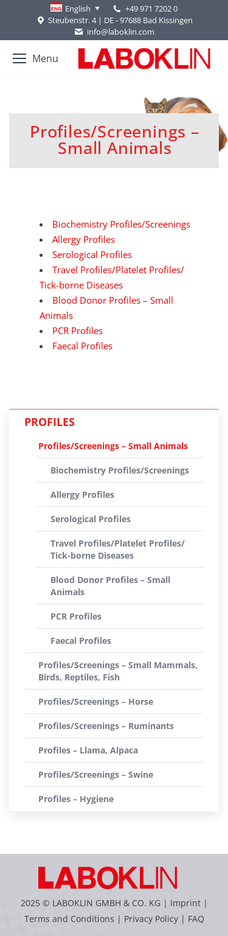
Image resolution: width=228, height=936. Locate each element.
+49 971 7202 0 (151, 8)
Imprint (185, 903)
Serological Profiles (92, 254)
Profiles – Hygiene (76, 799)
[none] (75, 8)
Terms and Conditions (70, 918)
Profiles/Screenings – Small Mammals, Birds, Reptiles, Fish (118, 671)
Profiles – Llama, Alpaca (88, 750)
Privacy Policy (151, 918)
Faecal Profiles (82, 346)
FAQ (196, 918)
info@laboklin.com (114, 32)
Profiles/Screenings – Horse (95, 701)
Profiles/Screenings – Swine (95, 774)
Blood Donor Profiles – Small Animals (110, 586)
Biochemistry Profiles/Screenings (121, 224)
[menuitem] (75, 8)
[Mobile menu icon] (35, 58)
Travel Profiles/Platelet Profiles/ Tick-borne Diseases (117, 549)
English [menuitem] (78, 8)
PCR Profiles (77, 330)
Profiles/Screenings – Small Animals (113, 446)
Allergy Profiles (83, 239)
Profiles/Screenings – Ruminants (106, 726)
